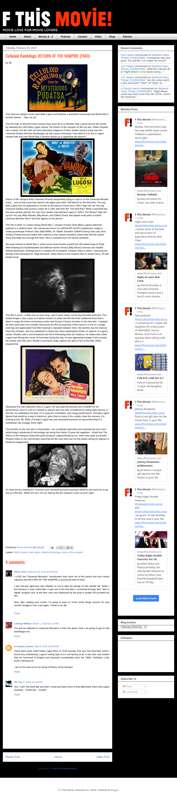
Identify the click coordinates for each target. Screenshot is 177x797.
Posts (127, 686)
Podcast (65, 36)
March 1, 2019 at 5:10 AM (46, 623)
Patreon (127, 36)
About (27, 36)
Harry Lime (20, 571)
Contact (82, 36)
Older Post (102, 756)
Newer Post (13, 756)
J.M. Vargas (127, 66)
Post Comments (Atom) (64, 768)
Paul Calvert (127, 55)
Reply (17, 613)
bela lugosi (34, 552)
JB (15, 682)
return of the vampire (72, 552)
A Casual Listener (23, 646)
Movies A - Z (46, 36)
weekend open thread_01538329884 (145, 56)
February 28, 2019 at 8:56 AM (42, 571)
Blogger (114, 790)
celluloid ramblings (50, 552)
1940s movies (21, 552)
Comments (130, 692)
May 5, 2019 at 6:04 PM (47, 646)
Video (98, 36)
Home (12, 36)
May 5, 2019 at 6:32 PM (30, 682)
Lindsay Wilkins (23, 623)
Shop (112, 36)
